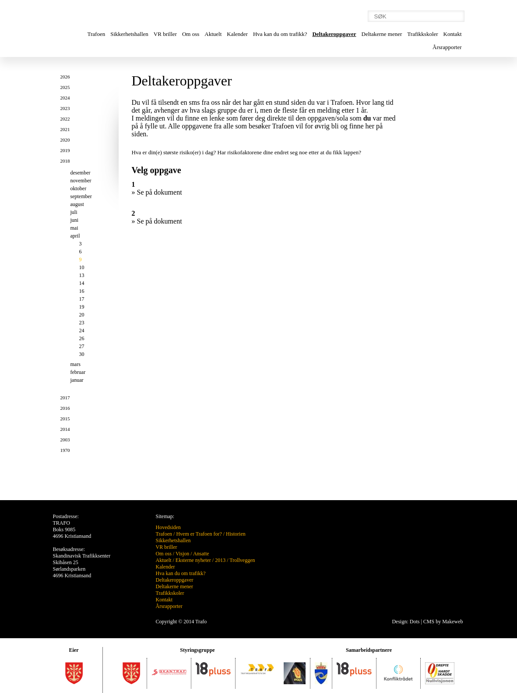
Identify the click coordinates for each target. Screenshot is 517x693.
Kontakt (452, 34)
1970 (65, 450)
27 (81, 346)
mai (74, 228)
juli (73, 212)
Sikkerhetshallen (129, 34)
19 (81, 307)
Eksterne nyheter (193, 560)
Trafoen (97, 34)
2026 (65, 76)
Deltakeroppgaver (334, 34)
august (77, 204)
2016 (65, 408)
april (75, 236)
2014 (65, 429)
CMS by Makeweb (443, 621)
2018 (65, 160)
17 (81, 299)
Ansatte (201, 554)
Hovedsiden (168, 527)
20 (81, 315)
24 (81, 330)
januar (77, 380)
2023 (65, 108)
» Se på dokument (157, 192)
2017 (65, 397)
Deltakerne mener (382, 34)
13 (81, 275)
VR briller (165, 34)
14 (81, 283)
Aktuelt (213, 34)
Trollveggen (242, 560)
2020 (65, 139)
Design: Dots (405, 621)
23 (81, 323)
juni (74, 220)
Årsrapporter (447, 47)
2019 (65, 150)
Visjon (182, 554)
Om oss (190, 34)
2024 (65, 97)
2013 (220, 560)
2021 (65, 129)
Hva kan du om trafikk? (280, 34)
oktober (78, 188)
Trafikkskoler (422, 34)
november (80, 181)
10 (81, 267)
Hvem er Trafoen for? (199, 534)
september (81, 196)
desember (80, 173)
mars (75, 364)
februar (78, 372)
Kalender (237, 34)
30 (81, 354)
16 (81, 291)
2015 (65, 418)
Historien (236, 534)
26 (81, 338)
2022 (65, 118)
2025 (65, 87)
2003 (65, 439)
